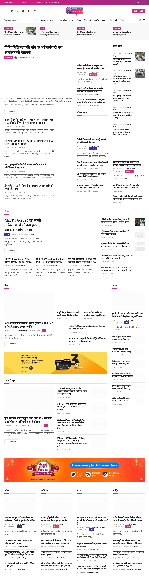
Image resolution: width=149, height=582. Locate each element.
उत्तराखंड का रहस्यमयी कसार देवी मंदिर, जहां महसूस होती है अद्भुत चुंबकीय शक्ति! (19, 519)
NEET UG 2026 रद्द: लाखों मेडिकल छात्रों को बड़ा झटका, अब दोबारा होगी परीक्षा (22, 225)
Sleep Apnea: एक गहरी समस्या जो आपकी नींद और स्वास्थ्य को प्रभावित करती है (92, 520)
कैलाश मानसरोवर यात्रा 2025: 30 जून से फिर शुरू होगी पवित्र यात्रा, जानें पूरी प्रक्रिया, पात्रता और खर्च (19, 553)
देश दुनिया (63, 20)
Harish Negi (21, 265)
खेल (90, 20)
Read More (11, 111)
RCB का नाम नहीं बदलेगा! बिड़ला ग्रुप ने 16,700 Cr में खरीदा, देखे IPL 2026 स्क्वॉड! (28, 324)
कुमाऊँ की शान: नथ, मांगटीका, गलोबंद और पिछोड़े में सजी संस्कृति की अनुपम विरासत (127, 315)
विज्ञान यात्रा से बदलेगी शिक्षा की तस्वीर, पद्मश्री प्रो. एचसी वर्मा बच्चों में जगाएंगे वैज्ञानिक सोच (91, 100)
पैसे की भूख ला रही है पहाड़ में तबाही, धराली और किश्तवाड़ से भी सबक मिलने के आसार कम (121, 387)
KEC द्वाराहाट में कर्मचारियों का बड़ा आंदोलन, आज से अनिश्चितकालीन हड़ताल (122, 33)
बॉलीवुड (56, 527)
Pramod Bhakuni (99, 527)
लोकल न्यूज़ (44, 20)
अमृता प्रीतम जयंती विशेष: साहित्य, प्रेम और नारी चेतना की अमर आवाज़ (128, 553)
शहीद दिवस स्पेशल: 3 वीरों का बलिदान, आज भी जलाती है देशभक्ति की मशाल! (127, 519)
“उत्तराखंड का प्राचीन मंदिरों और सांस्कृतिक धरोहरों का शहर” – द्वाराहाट (18, 541)
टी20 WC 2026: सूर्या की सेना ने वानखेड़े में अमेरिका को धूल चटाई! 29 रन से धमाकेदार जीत (87, 339)
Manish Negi (24, 57)
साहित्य (110, 20)
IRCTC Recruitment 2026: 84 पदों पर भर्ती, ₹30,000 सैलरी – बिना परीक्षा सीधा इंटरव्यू (17, 261)
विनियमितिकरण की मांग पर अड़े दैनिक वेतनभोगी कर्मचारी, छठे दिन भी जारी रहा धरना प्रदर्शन (86, 33)
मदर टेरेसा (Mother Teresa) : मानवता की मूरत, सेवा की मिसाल (122, 374)
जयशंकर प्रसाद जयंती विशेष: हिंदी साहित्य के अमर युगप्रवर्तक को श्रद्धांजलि (127, 564)
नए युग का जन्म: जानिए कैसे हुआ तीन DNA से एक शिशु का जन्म (92, 544)
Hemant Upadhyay (134, 558)
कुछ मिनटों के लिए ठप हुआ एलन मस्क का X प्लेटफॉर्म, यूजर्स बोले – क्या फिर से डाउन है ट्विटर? (28, 419)
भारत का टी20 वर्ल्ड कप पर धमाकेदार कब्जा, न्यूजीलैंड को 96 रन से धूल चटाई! (94, 314)
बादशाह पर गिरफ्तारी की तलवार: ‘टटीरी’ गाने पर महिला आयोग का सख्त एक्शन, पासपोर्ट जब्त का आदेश (56, 541)
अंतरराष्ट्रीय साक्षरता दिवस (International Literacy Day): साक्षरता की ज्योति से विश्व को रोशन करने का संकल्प (121, 350)
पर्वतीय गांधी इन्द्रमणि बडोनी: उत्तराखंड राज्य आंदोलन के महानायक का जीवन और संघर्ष (121, 399)
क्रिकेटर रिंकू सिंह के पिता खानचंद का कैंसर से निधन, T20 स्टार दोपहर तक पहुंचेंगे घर (87, 327)
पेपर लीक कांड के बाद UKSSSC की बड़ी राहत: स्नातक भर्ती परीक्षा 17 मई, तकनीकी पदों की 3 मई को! (82, 261)
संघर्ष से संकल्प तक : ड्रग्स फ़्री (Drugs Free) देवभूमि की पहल (121, 362)
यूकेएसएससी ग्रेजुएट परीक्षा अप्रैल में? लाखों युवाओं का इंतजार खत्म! (115, 232)
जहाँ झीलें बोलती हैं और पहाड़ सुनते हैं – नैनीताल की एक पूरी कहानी (19, 564)
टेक (57, 20)
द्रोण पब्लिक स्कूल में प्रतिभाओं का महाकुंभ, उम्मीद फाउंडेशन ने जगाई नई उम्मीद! (28, 187)
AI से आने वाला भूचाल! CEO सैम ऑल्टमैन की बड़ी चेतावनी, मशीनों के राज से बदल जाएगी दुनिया (72, 391)
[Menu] (144, 20)
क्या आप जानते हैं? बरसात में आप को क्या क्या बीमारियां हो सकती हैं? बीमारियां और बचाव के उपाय (92, 556)
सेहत (85, 20)
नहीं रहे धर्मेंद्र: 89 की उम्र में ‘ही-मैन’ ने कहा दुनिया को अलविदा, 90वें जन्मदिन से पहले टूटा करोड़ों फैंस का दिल (56, 564)
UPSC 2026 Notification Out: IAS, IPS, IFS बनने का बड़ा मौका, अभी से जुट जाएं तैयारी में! (50, 261)
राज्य (51, 20)
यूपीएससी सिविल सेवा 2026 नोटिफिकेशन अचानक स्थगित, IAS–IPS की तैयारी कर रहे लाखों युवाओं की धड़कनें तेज (115, 244)
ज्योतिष (96, 20)
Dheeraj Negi (94, 549)
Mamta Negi (22, 558)
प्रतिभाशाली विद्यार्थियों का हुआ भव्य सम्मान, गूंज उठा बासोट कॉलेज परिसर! (91, 67)
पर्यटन (116, 20)
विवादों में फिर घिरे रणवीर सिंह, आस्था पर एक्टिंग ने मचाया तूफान (56, 553)
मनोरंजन (71, 20)
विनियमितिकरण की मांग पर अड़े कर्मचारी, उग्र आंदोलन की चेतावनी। (38, 3)
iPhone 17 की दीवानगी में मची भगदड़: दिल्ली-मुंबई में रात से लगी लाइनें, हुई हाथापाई (71, 407)
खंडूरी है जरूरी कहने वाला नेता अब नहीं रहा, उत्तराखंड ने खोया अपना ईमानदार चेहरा (91, 89)
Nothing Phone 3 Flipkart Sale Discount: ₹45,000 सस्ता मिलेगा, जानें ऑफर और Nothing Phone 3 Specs (71, 424)
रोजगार (79, 20)
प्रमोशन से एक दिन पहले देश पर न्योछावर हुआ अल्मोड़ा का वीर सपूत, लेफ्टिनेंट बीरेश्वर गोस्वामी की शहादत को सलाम (50, 33)
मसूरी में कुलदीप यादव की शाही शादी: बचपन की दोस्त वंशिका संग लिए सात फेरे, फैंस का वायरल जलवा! (68, 314)
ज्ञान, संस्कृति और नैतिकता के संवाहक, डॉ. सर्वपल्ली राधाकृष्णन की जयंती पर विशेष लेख (127, 541)
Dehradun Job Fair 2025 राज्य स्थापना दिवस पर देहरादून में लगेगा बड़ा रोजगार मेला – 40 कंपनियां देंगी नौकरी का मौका (116, 269)
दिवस (123, 20)
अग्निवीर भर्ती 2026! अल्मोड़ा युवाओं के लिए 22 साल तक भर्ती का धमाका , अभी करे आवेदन (117, 220)
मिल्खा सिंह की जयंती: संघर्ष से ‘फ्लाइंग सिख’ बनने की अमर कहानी (121, 338)
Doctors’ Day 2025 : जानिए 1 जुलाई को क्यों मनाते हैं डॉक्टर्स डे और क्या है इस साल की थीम (91, 567)
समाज (103, 20)
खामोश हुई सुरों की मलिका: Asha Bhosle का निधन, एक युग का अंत (54, 519)
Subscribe (138, 11)
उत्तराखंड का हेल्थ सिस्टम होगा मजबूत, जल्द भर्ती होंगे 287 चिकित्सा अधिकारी (117, 256)
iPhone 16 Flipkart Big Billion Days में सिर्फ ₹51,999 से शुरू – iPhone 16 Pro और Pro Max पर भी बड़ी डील (72, 442)
